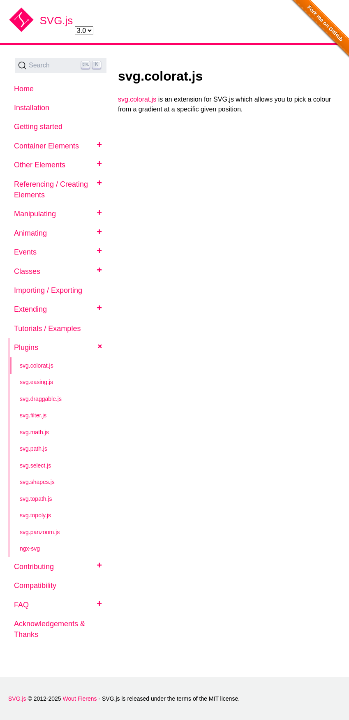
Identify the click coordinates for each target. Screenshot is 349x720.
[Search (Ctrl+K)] (60, 65)
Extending (30, 309)
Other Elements (39, 165)
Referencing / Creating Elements (51, 189)
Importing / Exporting (48, 290)
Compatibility (35, 585)
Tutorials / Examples (47, 328)
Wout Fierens (80, 698)
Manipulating (35, 214)
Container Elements (46, 146)
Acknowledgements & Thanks (49, 629)
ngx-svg (30, 548)
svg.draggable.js (41, 399)
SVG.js (56, 20)
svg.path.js (33, 448)
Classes (27, 271)
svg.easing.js (36, 382)
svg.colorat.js (36, 365)
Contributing (34, 567)
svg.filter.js (33, 415)
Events (25, 252)
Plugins (26, 347)
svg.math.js (34, 432)
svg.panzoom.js (40, 532)
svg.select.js (35, 465)
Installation (31, 108)
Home (24, 89)
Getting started (38, 127)
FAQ (21, 605)
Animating (30, 233)
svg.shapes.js (37, 482)
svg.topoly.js (35, 515)
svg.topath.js (36, 498)
